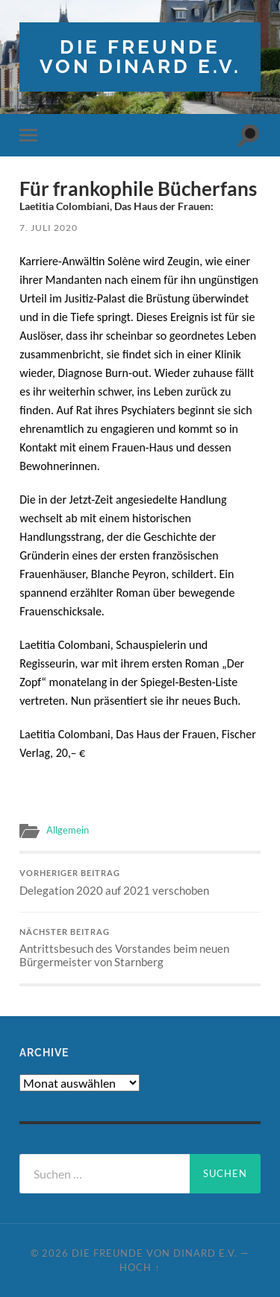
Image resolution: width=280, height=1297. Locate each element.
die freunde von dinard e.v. (140, 56)
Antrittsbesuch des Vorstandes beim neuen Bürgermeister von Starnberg (140, 948)
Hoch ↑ (139, 1267)
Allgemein (67, 830)
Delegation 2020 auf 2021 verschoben (140, 883)
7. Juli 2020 (48, 227)
